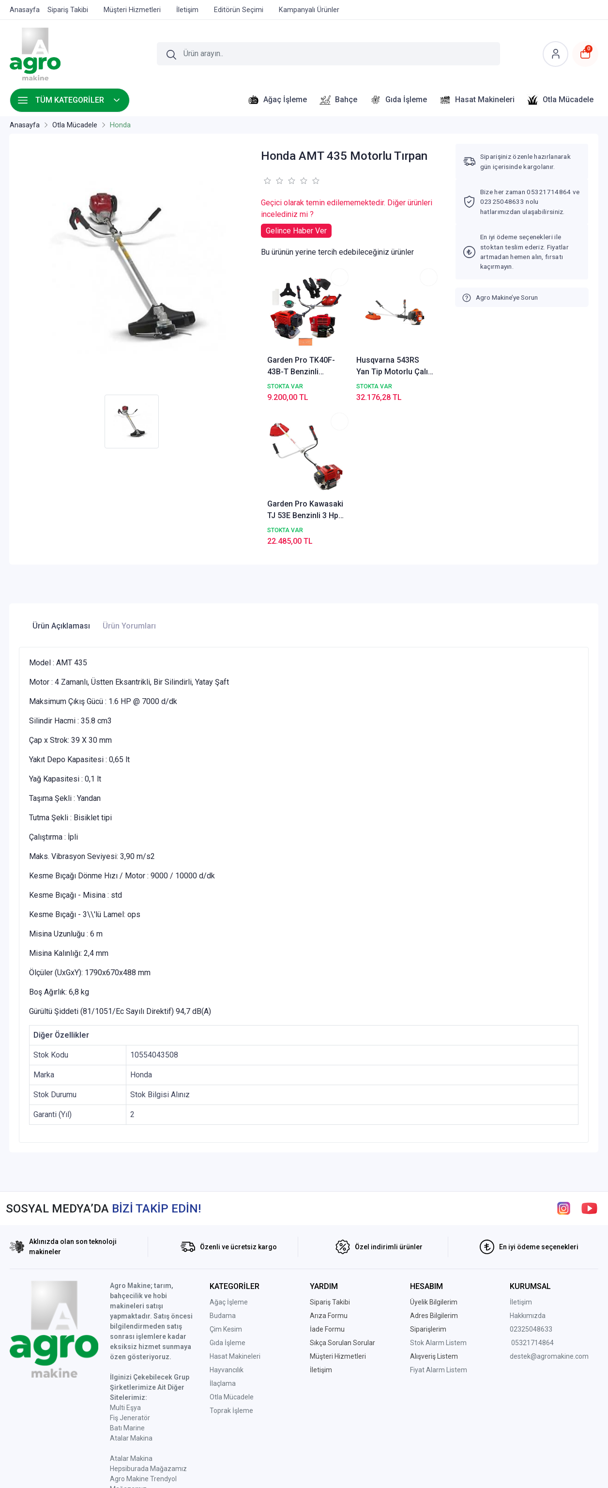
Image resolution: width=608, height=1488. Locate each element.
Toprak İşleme (231, 1304)
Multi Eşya (125, 1301)
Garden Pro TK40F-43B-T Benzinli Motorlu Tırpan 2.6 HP (291, 338)
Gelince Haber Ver (296, 230)
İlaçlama (223, 1277)
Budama (223, 1209)
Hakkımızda (528, 1209)
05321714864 (532, 1236)
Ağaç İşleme (229, 1195)
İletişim (521, 1195)
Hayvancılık (226, 1263)
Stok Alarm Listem (438, 1236)
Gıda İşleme (227, 1236)
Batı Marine (127, 1321)
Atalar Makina (131, 1331)
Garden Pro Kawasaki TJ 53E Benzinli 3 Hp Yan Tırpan (410, 338)
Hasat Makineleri (235, 1250)
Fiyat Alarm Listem (438, 1263)
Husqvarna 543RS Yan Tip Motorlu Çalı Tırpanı (348, 338)
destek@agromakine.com (549, 1250)
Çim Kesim (226, 1223)
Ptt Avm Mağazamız (141, 1392)
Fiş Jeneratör (130, 1311)
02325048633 (531, 1223)
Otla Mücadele (232, 1290)
